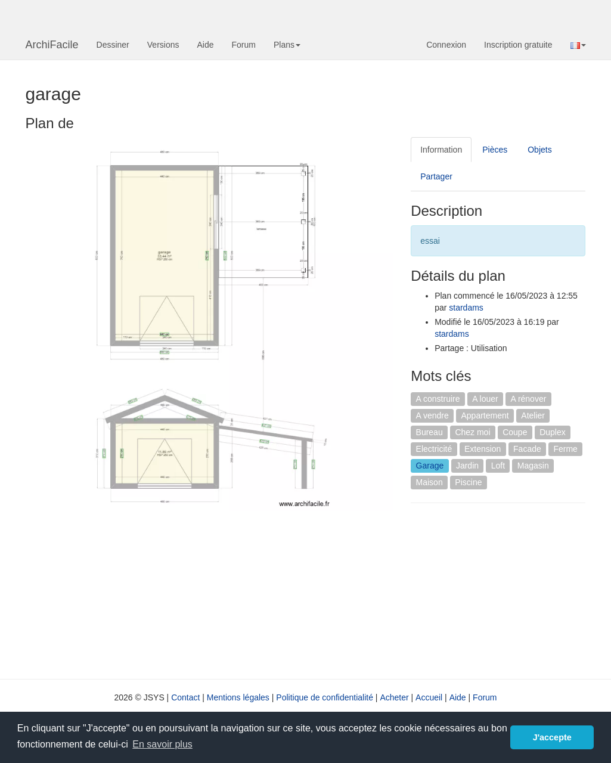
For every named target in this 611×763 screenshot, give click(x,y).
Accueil (428, 697)
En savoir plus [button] (162, 744)
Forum (244, 44)
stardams (466, 307)
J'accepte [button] (552, 737)
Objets (539, 149)
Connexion (446, 44)
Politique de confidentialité (324, 697)
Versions (163, 44)
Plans (287, 44)
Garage (430, 465)
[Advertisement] (510, 589)
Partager (436, 176)
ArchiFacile (52, 45)
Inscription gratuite (518, 44)
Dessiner (113, 44)
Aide (205, 44)
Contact (185, 697)
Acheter (394, 697)
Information (441, 149)
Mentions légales (238, 697)
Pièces (494, 149)
